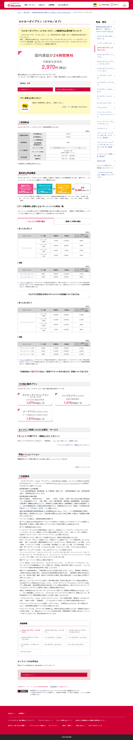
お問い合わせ (79, 725)
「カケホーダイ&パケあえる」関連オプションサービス (105, 175)
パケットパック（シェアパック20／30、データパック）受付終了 (105, 135)
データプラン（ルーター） (104, 97)
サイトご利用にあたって (63, 720)
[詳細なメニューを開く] (124, 5)
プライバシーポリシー (44, 720)
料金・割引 (27, 12)
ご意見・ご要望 (66, 725)
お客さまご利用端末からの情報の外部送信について (89, 720)
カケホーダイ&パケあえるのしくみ (105, 37)
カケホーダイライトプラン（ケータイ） (105, 70)
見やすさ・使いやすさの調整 (16, 725)
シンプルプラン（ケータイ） (105, 83)
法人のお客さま (63, 5)
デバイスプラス (102, 107)
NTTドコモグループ (95, 725)
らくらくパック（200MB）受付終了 (104, 155)
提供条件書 (53, 686)
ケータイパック (102, 128)
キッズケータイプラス (104, 103)
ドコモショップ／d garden (42, 483)
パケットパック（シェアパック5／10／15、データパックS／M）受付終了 (105, 145)
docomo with (101, 161)
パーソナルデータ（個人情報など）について (20, 720)
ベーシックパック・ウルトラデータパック (105, 123)
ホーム (19, 12)
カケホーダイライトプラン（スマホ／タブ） (105, 63)
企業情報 (51, 5)
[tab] (36, 221)
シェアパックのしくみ (104, 43)
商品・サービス (30, 5)
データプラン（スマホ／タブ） (105, 90)
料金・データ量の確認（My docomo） (75, 107)
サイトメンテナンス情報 (38, 725)
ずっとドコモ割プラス (26, 282)
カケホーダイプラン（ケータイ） (105, 56)
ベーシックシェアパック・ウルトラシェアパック (105, 114)
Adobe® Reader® (35, 692)
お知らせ (41, 5)
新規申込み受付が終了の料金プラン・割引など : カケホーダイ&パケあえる (51, 12)
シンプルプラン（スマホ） (104, 77)
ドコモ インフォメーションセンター (67, 483)
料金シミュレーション (83, 467)
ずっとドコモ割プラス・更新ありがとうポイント (74, 445)
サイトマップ (52, 725)
